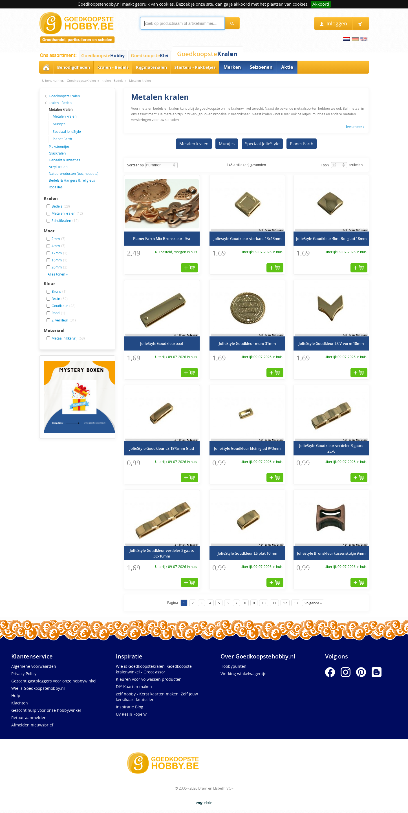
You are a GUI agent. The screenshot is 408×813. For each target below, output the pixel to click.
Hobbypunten (233, 666)
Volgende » (313, 603)
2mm (58, 238)
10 (264, 603)
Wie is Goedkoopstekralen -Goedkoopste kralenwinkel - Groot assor (154, 669)
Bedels (61, 206)
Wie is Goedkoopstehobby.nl (38, 688)
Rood (58, 312)
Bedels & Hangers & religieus (72, 180)
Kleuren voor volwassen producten (149, 679)
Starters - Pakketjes (194, 67)
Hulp (15, 695)
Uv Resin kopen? (131, 714)
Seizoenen (261, 67)
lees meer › (355, 126)
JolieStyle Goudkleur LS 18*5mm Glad (161, 448)
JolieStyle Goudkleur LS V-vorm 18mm (331, 343)
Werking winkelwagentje (243, 673)
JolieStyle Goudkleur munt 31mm (247, 343)
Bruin (60, 298)
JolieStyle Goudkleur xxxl (161, 343)
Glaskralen (57, 153)
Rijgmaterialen (151, 67)
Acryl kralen (58, 166)
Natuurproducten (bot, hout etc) (73, 173)
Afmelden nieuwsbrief (32, 725)
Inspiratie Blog (129, 707)
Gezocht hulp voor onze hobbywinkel (46, 710)
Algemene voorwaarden (33, 666)
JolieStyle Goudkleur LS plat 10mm (247, 553)
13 (296, 603)
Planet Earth (62, 138)
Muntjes (59, 124)
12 (285, 603)
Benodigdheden (73, 67)
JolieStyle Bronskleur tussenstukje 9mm (331, 553)
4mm (58, 245)
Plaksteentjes (59, 146)
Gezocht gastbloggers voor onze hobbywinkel (53, 681)
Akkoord (320, 4)
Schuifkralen (65, 220)
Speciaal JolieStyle (67, 131)
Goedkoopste (103, 55)
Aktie (287, 67)
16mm (59, 260)
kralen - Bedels (113, 67)
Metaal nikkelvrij (68, 338)
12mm (59, 253)
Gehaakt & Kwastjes (64, 160)
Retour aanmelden (29, 717)
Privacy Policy (23, 673)
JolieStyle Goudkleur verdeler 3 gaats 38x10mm (162, 553)
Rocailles (56, 187)
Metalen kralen (140, 81)
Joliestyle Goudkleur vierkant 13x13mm (247, 238)
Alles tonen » (58, 274)
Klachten (19, 703)
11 (274, 603)
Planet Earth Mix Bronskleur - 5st (161, 238)
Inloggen (333, 23)
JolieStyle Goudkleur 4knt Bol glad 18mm (331, 238)
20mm (59, 267)
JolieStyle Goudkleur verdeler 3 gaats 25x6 (331, 448)
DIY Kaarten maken (134, 686)
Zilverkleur (64, 320)
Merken (232, 67)
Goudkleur (64, 305)
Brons (59, 291)
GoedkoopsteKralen (81, 81)
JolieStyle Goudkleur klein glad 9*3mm (247, 448)
